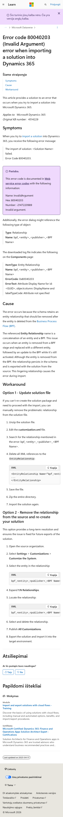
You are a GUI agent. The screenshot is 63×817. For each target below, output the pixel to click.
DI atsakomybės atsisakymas (17, 793)
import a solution (32, 136)
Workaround (11, 89)
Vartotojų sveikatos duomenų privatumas (24, 802)
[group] (34, 477)
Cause (8, 85)
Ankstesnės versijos (46, 793)
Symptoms (10, 80)
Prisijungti (55, 4)
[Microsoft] (31, 4)
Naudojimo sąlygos (12, 807)
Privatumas (38, 797)
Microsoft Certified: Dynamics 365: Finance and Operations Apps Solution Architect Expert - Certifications (28, 731)
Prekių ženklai (33, 807)
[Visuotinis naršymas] (3, 5)
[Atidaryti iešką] (45, 5)
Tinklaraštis (8, 797)
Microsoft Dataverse (22, 27)
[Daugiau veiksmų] (57, 27)
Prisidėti (24, 797)
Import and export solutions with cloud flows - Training (27, 707)
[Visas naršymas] (6, 27)
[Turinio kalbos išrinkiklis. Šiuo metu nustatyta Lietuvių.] (10, 769)
